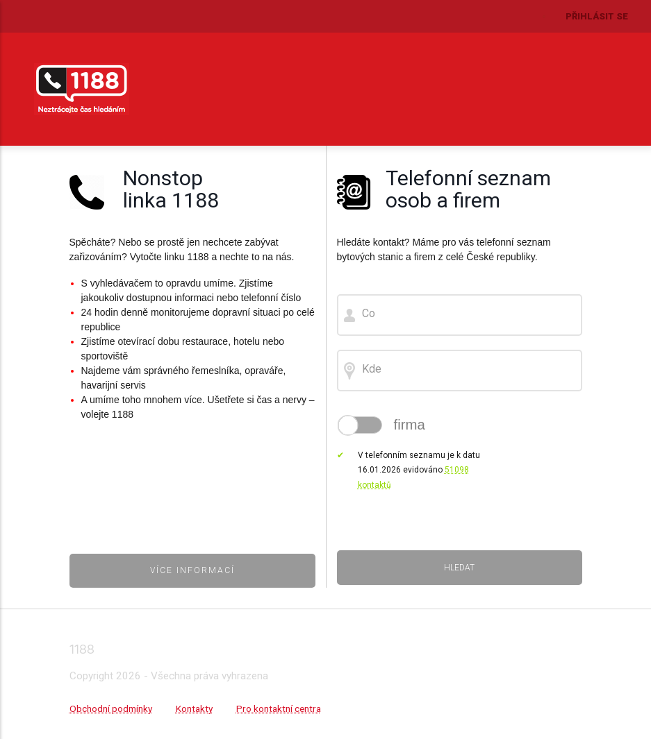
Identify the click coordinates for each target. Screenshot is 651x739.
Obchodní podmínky (110, 708)
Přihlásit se (597, 16)
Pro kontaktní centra (278, 708)
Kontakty (194, 708)
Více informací (192, 570)
